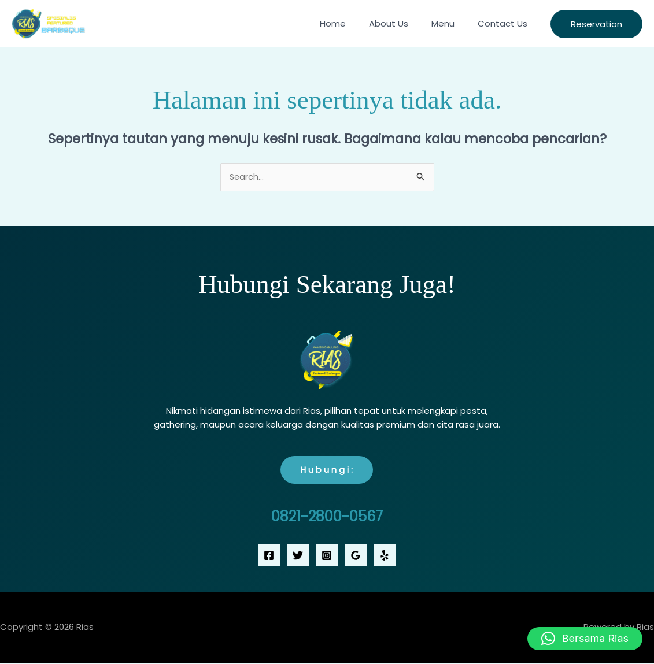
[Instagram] (327, 556)
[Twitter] (298, 556)
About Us (403, 23)
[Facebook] (269, 556)
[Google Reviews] (356, 556)
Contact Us (505, 23)
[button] (596, 24)
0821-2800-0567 (327, 516)
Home (353, 23)
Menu (451, 23)
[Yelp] (385, 556)
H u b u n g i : (327, 471)
